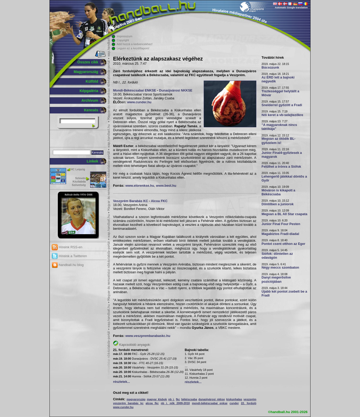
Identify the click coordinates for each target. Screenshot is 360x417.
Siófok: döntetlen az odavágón (277, 255)
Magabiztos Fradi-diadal (280, 234)
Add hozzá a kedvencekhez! (135, 44)
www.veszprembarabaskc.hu (147, 336)
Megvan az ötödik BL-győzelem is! (278, 140)
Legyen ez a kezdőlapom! (133, 48)
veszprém (250, 399)
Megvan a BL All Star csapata (284, 214)
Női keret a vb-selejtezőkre (282, 115)
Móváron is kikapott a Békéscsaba (278, 192)
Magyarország (86, 72)
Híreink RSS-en (67, 247)
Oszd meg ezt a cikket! (130, 393)
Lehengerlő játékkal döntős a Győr (284, 178)
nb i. (171, 399)
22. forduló (248, 403)
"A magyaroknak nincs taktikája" (279, 127)
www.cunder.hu (139, 102)
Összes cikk (87, 62)
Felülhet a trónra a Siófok (281, 166)
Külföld (92, 81)
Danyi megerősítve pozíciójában (276, 279)
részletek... (121, 382)
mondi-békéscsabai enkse (210, 403)
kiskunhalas (234, 399)
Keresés (91, 110)
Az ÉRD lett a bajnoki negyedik (278, 79)
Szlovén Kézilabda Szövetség (79, 181)
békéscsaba (189, 399)
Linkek (92, 161)
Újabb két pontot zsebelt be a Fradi (284, 293)
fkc (178, 399)
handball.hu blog (68, 265)
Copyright (123, 40)
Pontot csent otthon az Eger (283, 244)
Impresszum (124, 36)
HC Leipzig (78, 169)
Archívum (89, 100)
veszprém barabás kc (128, 403)
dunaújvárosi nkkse (211, 399)
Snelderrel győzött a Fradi (282, 105)
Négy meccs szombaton (280, 267)
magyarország (136, 399)
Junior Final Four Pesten (281, 224)
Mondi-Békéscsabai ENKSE (134, 90)
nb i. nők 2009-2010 (175, 403)
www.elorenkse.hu (139, 186)
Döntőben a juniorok (278, 204)
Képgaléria (88, 91)
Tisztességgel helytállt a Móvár (280, 93)
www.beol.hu (166, 186)
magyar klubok (157, 399)
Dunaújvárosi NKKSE (176, 90)
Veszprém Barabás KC (130, 201)
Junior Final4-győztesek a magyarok (282, 155)
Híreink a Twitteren (69, 256)
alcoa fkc (152, 403)
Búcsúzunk (270, 67)
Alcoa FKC (159, 201)
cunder (234, 403)
